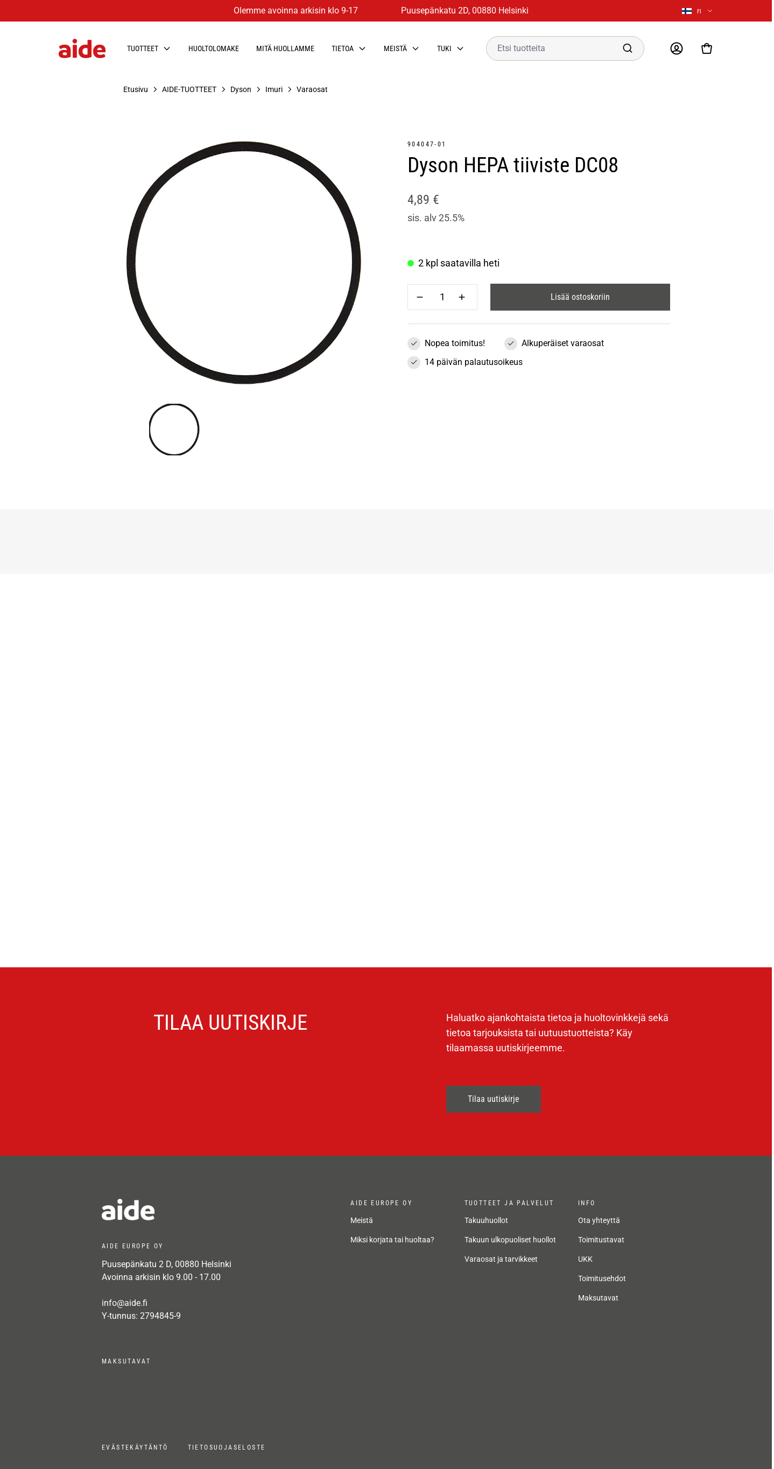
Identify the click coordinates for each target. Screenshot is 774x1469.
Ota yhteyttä (599, 1220)
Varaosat (312, 89)
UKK (585, 1259)
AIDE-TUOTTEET (189, 89)
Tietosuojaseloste (227, 1447)
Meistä (395, 48)
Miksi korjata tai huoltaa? (392, 1239)
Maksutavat (598, 1298)
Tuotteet (142, 48)
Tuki (444, 48)
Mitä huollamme (285, 48)
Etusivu (135, 89)
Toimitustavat (601, 1239)
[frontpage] (198, 1209)
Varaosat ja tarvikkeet (501, 1259)
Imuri (274, 89)
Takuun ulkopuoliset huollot (510, 1239)
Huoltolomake (213, 48)
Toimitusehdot (602, 1278)
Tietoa (343, 48)
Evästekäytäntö (135, 1447)
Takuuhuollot (486, 1220)
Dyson (240, 89)
